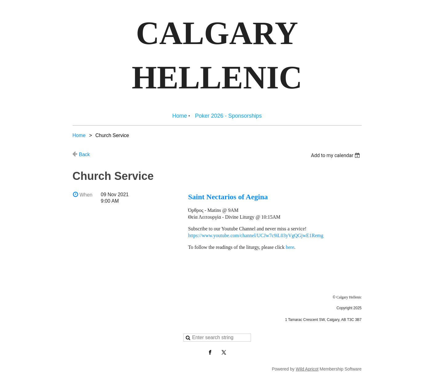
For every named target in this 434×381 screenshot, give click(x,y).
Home (79, 135)
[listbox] (336, 155)
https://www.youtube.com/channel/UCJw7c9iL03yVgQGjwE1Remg (256, 235)
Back (84, 154)
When (86, 194)
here (290, 247)
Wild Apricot (307, 369)
